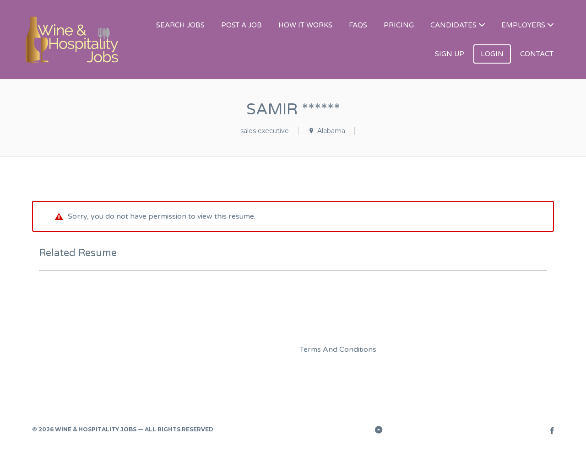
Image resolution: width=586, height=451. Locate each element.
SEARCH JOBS (180, 25)
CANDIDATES (453, 25)
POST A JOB (241, 25)
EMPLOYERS (523, 25)
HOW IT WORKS (305, 25)
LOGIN (492, 54)
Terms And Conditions (338, 349)
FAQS (358, 25)
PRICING (399, 25)
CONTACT (536, 54)
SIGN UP (449, 54)
